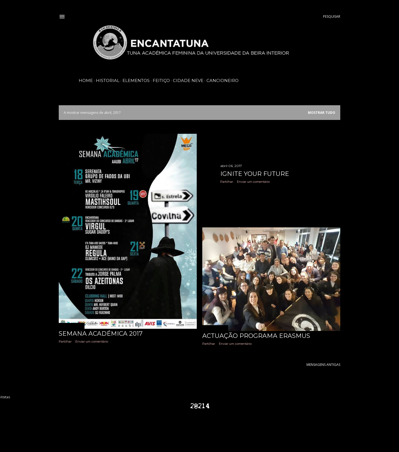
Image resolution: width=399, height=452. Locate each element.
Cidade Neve (188, 80)
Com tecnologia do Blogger (199, 427)
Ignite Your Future (254, 174)
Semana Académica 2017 (100, 333)
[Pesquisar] (331, 16)
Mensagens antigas (323, 364)
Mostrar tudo (321, 112)
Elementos (136, 80)
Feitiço (161, 80)
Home (86, 80)
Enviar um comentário (91, 341)
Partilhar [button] (65, 341)
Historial (107, 80)
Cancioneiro (222, 80)
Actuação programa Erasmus (256, 336)
